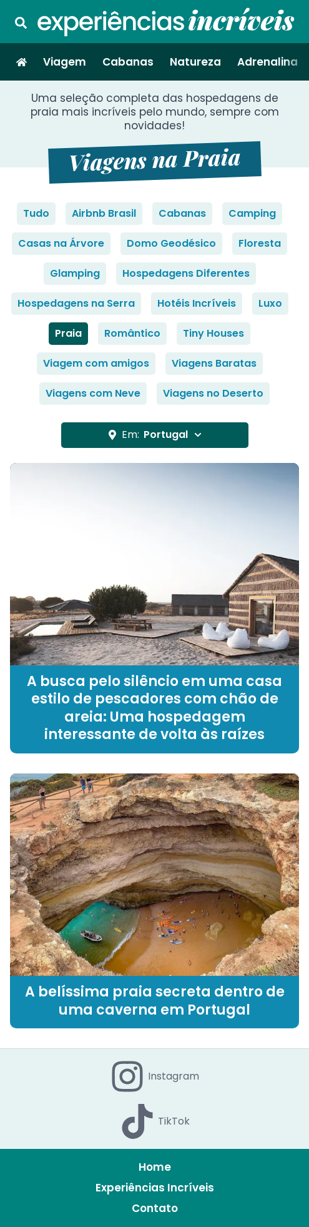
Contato (155, 1208)
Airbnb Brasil (104, 213)
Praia (68, 333)
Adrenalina (267, 61)
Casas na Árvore (61, 243)
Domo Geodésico (171, 243)
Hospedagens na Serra (76, 303)
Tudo (36, 213)
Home (155, 1167)
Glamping (75, 273)
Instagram (154, 1076)
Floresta (259, 243)
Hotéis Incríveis (196, 303)
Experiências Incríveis (155, 1187)
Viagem (64, 61)
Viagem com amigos (96, 363)
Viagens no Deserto (213, 393)
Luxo (270, 303)
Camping (252, 213)
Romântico (132, 333)
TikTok (155, 1121)
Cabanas (128, 61)
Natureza (195, 61)
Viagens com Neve (93, 393)
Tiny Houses (213, 333)
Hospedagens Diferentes (186, 273)
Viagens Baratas (214, 363)
